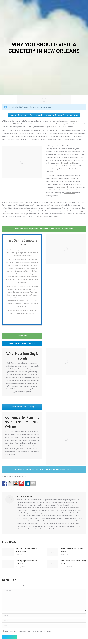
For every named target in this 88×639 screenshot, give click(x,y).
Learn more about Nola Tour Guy (22, 407)
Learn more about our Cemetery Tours (22, 343)
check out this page (42, 217)
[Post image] (8, 552)
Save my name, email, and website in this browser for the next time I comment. (28, 631)
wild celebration (69, 193)
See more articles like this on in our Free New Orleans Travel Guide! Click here (44, 469)
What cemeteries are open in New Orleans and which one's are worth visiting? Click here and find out (44, 115)
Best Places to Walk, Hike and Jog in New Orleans (28, 550)
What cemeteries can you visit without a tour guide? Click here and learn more (44, 229)
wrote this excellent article (65, 163)
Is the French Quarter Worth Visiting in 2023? (73, 562)
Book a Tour (22, 336)
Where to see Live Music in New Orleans (72, 550)
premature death (65, 187)
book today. (55, 217)
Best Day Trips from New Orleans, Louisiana (28, 562)
